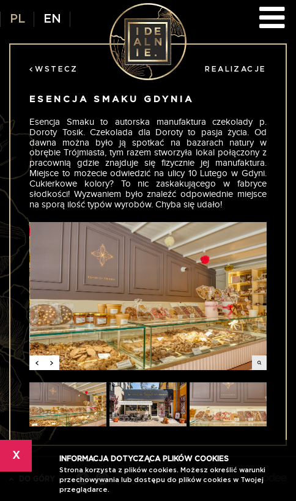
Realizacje (235, 69)
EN (52, 19)
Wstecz (53, 69)
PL (17, 19)
